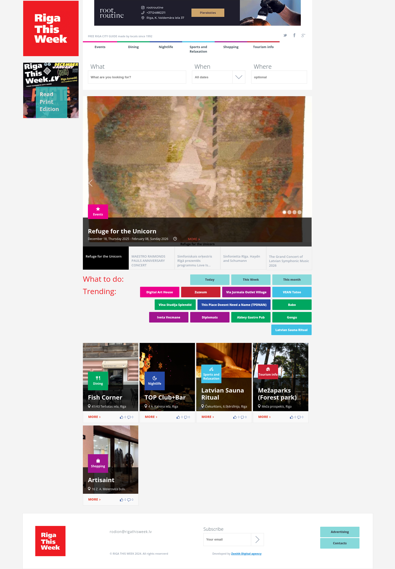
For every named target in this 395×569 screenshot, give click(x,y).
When (202, 66)
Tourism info (263, 47)
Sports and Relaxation (198, 49)
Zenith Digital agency (246, 553)
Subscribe (213, 529)
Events (99, 47)
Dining (133, 47)
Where (263, 66)
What (97, 66)
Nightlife (166, 47)
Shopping (230, 47)
